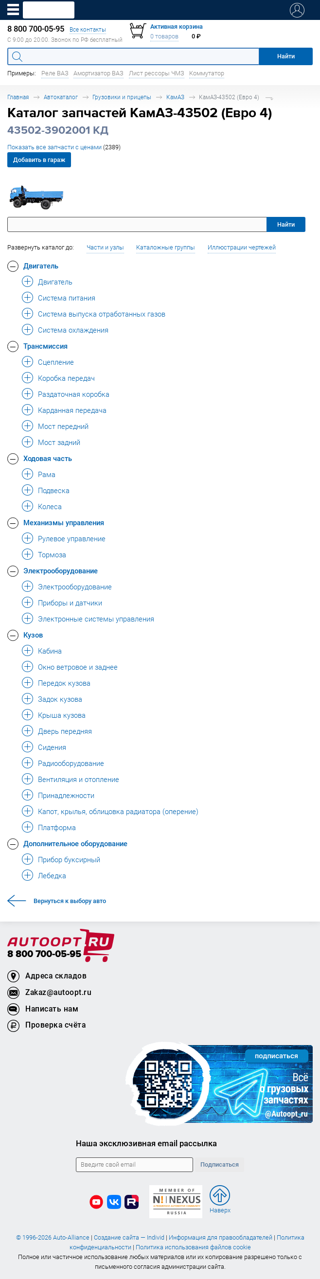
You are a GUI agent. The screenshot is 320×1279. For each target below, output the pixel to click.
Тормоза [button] (52, 554)
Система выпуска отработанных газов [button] (101, 314)
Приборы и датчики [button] (70, 602)
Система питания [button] (66, 297)
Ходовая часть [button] (47, 458)
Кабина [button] (50, 651)
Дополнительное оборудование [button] (75, 843)
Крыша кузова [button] (62, 715)
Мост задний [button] (59, 442)
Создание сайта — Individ (129, 1237)
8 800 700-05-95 (44, 954)
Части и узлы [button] (105, 247)
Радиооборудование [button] (71, 763)
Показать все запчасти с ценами (64, 147)
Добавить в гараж (39, 160)
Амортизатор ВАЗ (98, 73)
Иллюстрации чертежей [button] (242, 247)
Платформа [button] (57, 827)
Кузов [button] (33, 635)
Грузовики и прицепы (121, 97)
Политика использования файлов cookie (193, 1247)
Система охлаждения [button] (73, 330)
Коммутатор (206, 73)
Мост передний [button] (63, 426)
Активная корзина (176, 26)
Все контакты (88, 29)
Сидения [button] (52, 747)
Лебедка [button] (52, 875)
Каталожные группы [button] (165, 247)
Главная (18, 97)
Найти (286, 224)
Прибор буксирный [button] (69, 859)
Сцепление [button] (56, 362)
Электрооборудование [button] (60, 570)
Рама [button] (46, 474)
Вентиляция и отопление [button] (78, 779)
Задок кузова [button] (60, 699)
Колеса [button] (50, 506)
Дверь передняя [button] (65, 731)
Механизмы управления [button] (63, 522)
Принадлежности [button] (66, 795)
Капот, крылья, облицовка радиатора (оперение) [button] (118, 811)
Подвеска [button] (54, 490)
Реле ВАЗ (55, 73)
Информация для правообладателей (220, 1237)
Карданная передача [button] (72, 410)
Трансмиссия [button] (45, 346)
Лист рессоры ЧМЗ (156, 73)
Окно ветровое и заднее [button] (78, 667)
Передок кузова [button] (64, 683)
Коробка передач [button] (66, 378)
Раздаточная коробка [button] (73, 394)
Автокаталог (61, 97)
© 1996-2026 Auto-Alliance (52, 1237)
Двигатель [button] (40, 265)
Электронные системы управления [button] (96, 618)
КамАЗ (175, 97)
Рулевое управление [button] (72, 538)
